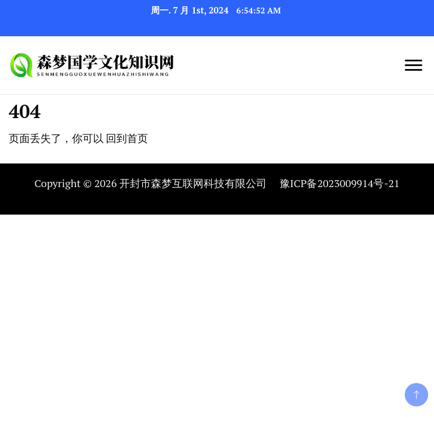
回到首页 (127, 138)
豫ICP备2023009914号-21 (339, 183)
